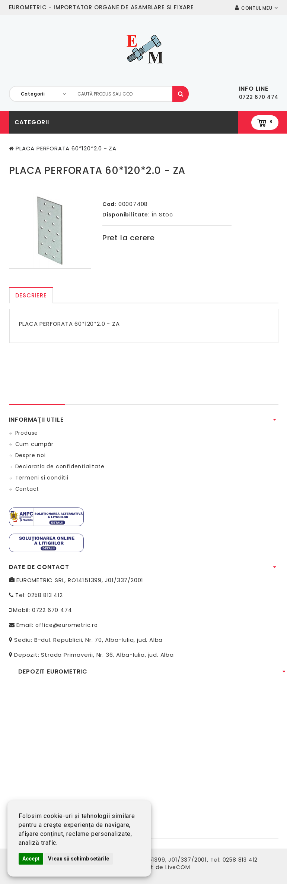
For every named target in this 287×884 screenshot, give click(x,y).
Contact (27, 489)
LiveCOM (177, 867)
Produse (26, 433)
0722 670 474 (52, 610)
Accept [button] (30, 859)
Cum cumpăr (34, 444)
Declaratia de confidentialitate (60, 466)
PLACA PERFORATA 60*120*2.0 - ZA (66, 148)
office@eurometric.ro (66, 625)
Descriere (31, 295)
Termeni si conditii (41, 477)
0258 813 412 (45, 595)
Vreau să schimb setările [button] (78, 859)
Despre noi (30, 455)
